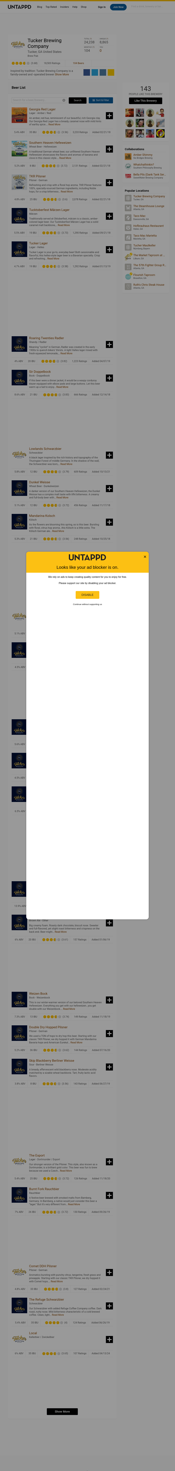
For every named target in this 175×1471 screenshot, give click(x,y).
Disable (87, 594)
